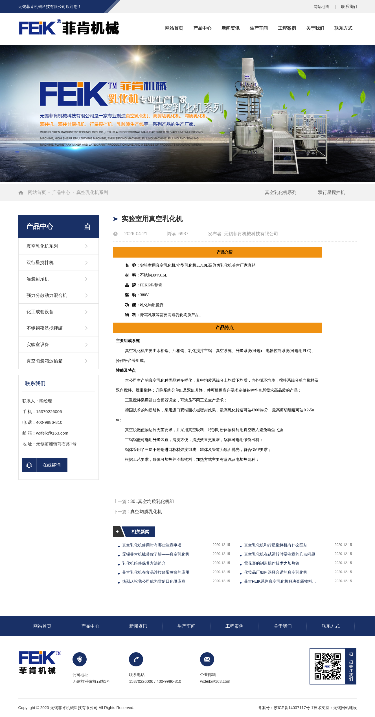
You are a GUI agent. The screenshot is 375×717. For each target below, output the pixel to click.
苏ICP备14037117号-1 (293, 707)
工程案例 (234, 626)
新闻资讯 (138, 626)
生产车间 (186, 626)
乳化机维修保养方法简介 (144, 563)
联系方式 (331, 626)
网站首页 (37, 192)
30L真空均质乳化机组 (152, 501)
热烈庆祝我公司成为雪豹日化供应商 (153, 581)
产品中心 (61, 192)
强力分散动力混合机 (47, 295)
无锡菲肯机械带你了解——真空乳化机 (155, 554)
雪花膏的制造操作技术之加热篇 (271, 563)
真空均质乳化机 (146, 511)
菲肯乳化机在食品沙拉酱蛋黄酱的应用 (155, 572)
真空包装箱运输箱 (45, 360)
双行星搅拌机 (331, 192)
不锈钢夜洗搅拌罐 (45, 328)
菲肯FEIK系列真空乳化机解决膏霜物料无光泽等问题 (282, 581)
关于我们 (283, 626)
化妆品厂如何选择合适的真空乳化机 (275, 572)
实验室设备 (38, 344)
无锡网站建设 (345, 707)
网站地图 (321, 6)
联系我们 (349, 6)
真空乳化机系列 (92, 192)
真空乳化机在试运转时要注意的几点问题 (279, 554)
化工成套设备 (40, 311)
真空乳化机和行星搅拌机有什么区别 (275, 545)
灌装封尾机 (38, 279)
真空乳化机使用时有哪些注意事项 (151, 545)
